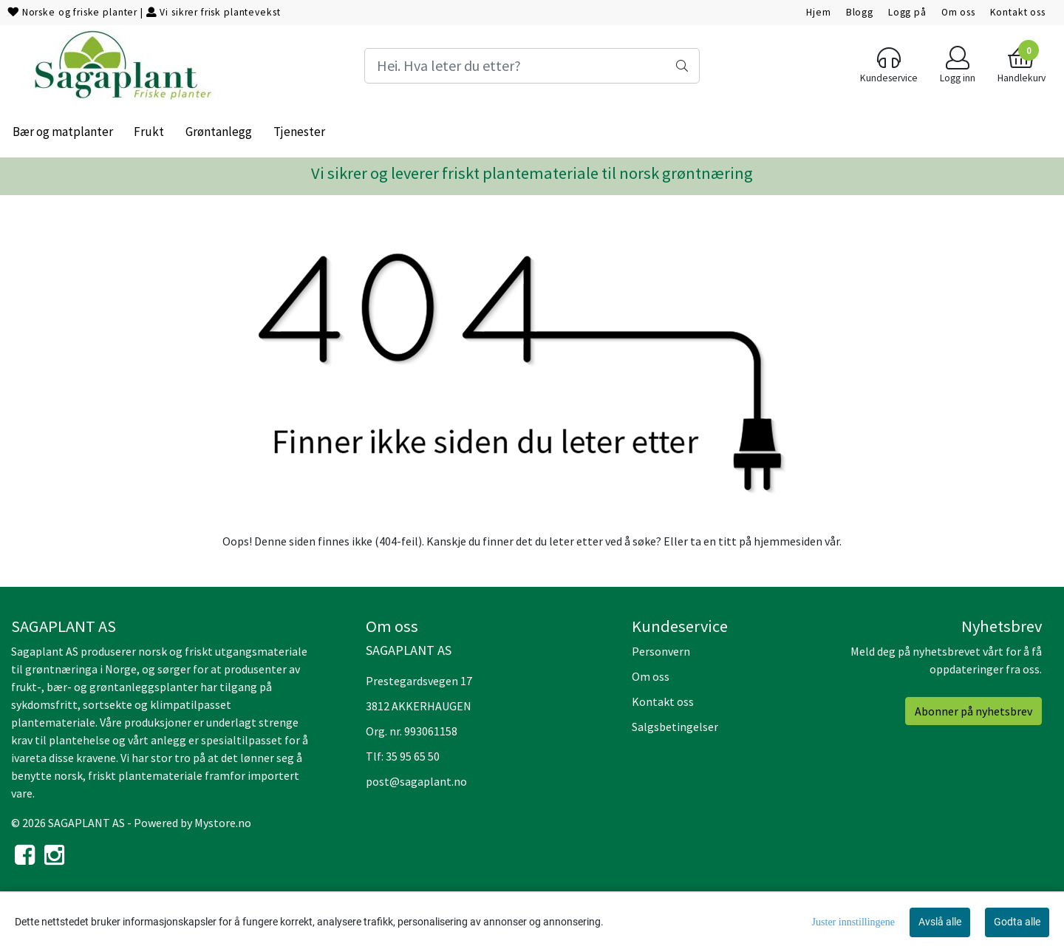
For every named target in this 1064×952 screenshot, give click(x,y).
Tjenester (299, 131)
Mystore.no (222, 822)
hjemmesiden (788, 541)
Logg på (907, 12)
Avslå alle (939, 922)
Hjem (818, 12)
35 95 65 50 (413, 756)
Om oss (958, 12)
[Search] (531, 66)
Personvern (661, 651)
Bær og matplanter (63, 131)
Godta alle (1017, 922)
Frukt (149, 131)
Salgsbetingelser (675, 726)
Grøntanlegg (218, 131)
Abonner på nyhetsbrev (973, 711)
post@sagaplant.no (416, 781)
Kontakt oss (1018, 12)
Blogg (859, 12)
